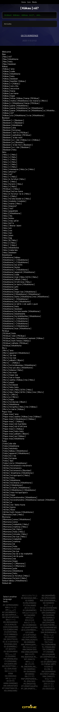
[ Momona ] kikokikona (12, 571)
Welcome (6, 52)
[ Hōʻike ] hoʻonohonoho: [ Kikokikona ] (19, 497)
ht (3, 688)
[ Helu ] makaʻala (10, 250)
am (6, 608)
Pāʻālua (5, 331)
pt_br (24, 689)
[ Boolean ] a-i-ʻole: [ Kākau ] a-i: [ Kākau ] (21, 140)
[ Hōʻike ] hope (8, 495)
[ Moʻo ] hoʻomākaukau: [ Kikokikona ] (19, 365)
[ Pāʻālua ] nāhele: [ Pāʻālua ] (15, 343)
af (4, 605)
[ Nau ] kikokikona (10, 59)
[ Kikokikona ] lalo (10, 289)
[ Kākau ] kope (8, 96)
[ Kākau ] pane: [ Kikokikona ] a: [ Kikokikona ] (22, 108)
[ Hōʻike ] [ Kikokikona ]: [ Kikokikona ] (19, 490)
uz (42, 662)
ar (6, 610)
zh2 (45, 686)
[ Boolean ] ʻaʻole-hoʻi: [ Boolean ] (17, 145)
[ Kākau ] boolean (10, 79)
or (26, 674)
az (3, 612)
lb (22, 630)
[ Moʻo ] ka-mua (9, 373)
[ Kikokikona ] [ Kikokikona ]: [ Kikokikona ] (21, 294)
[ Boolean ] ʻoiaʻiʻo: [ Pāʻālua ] (15, 133)
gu (6, 671)
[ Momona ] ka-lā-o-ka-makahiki (17, 554)
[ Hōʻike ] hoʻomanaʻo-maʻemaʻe (17, 466)
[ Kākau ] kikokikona (11, 74)
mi (25, 642)
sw (42, 632)
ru (43, 598)
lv (24, 637)
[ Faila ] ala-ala (9, 444)
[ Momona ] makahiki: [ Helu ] (15, 524)
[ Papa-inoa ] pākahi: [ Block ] (15, 434)
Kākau (5, 66)
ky (23, 628)
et (7, 649)
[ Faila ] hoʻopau (9, 458)
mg (23, 640)
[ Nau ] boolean (9, 64)
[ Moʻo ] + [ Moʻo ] (10, 395)
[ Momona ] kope (10, 561)
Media (34, 2)
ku (24, 625)
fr (5, 659)
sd (44, 603)
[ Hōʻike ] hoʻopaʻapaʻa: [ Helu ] (16, 475)
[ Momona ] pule (9, 568)
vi (42, 664)
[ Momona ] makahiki (12, 539)
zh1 (45, 684)
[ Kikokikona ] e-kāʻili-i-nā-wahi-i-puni (20, 304)
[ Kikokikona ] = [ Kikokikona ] (15, 260)
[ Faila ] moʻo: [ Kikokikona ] (14, 463)
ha (6, 676)
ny (25, 672)
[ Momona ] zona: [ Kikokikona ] (16, 519)
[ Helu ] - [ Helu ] (9, 182)
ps (25, 684)
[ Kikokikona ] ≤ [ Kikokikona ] (15, 321)
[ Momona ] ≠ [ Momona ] (13, 566)
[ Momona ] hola (9, 546)
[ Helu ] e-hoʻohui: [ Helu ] (13, 179)
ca (6, 625)
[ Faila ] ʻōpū (7, 461)
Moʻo (4, 348)
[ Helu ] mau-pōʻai (10, 221)
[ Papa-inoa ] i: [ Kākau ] (13, 429)
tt (44, 652)
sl (41, 610)
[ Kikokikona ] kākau (11, 257)
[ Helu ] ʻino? (7, 209)
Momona (6, 517)
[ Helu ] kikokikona (10, 248)
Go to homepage (29, 36)
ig (26, 601)
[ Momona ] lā (8, 544)
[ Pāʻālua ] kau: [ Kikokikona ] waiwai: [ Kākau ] (23, 338)
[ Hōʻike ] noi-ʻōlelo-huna (13, 505)
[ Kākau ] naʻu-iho (10, 86)
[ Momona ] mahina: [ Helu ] (15, 527)
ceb (5, 627)
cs (5, 632)
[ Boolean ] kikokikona (12, 125)
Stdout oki (6, 583)
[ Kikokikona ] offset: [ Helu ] (15, 280)
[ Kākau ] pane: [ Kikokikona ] (15, 106)
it (24, 605)
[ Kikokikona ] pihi (10, 287)
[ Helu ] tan (7, 233)
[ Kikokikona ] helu (10, 306)
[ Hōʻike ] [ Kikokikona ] (12, 485)
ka (23, 613)
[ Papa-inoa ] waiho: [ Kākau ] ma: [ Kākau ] (21, 417)
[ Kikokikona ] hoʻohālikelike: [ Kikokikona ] (21, 316)
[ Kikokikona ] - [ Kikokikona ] (15, 299)
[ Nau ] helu (7, 62)
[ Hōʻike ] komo (9, 507)
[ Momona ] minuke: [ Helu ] (14, 534)
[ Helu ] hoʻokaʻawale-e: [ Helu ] (16, 199)
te (44, 637)
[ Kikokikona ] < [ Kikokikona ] (15, 319)
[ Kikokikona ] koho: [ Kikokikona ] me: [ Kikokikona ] (25, 297)
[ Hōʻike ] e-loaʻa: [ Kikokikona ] (16, 488)
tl (43, 647)
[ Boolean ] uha (9, 128)
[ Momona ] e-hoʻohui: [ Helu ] (16, 576)
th (45, 642)
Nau (4, 54)
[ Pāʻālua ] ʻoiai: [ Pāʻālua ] (14, 336)
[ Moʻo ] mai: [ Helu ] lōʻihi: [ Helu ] (17, 390)
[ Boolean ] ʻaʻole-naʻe (12, 138)
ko (25, 623)
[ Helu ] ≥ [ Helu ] (9, 157)
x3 (45, 667)
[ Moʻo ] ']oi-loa (9, 355)
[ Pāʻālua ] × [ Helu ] (11, 189)
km (27, 618)
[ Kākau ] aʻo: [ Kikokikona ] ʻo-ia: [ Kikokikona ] (23, 115)
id (22, 598)
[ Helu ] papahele (10, 211)
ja (25, 608)
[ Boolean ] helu (9, 150)
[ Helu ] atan (7, 235)
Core (29, 2)
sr (43, 623)
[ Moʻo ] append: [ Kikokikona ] (16, 353)
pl (25, 681)
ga (5, 664)
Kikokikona (7, 255)
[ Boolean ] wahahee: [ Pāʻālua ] (16, 135)
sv (43, 630)
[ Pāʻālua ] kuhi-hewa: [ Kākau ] (16, 341)
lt (24, 635)
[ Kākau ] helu (8, 76)
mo (23, 652)
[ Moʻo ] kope (8, 399)
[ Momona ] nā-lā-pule (12, 556)
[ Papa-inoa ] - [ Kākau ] (13, 422)
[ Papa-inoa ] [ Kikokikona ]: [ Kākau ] (19, 419)
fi (6, 656)
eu (5, 652)
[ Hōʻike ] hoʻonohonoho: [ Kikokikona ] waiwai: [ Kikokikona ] (29, 500)
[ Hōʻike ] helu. (8, 478)
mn (24, 650)
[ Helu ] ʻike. (7, 216)
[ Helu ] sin (7, 228)
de (5, 639)
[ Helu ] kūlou (8, 218)
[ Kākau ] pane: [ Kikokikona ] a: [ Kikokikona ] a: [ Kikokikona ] (30, 111)
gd (3, 666)
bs (4, 622)
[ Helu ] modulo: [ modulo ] (14, 201)
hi (8, 681)
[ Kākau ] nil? (8, 113)
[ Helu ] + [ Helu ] (9, 177)
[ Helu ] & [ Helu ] (9, 240)
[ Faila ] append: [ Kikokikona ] (16, 453)
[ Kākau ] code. (8, 71)
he (7, 679)
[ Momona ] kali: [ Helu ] (13, 515)
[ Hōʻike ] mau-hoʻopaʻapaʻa (15, 493)
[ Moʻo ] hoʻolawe (10, 385)
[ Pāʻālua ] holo (9, 333)
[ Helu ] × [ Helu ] (9, 186)
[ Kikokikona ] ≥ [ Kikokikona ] (15, 326)
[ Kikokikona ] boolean (12, 309)
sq (44, 620)
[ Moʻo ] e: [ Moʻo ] (10, 397)
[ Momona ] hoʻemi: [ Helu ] (14, 578)
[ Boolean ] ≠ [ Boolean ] (13, 123)
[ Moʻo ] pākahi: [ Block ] (13, 360)
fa (6, 654)
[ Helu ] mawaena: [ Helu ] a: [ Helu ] (18, 169)
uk (41, 657)
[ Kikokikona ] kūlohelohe (13, 314)
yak (44, 676)
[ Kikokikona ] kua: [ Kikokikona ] (16, 328)
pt (22, 686)
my (27, 662)
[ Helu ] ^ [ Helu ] (9, 245)
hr (4, 686)
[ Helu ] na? (7, 174)
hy (23, 596)
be (3, 615)
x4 (45, 669)
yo (43, 681)
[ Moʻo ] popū (8, 382)
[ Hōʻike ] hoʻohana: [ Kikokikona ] (17, 483)
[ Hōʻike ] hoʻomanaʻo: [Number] (16, 470)
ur (45, 659)
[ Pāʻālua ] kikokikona (11, 346)
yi (46, 679)
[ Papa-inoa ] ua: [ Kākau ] (14, 436)
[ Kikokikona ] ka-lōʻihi (12, 265)
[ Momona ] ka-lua (10, 551)
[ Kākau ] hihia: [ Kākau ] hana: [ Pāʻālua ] (20, 98)
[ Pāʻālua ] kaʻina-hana (12, 191)
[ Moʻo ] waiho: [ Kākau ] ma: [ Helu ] (18, 380)
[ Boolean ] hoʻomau (11, 130)
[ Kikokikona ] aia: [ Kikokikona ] (16, 302)
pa (26, 676)
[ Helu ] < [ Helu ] (9, 160)
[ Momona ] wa (9, 559)
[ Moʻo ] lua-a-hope (11, 377)
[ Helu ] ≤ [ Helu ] (9, 162)
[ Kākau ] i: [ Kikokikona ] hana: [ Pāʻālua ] (20, 103)
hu (5, 691)
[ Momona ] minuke (11, 549)
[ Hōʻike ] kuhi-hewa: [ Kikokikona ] (18, 512)
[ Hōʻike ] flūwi (8, 510)
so (43, 618)
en (5, 644)
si (45, 605)
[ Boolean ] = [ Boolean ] (13, 120)
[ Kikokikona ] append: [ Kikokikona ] (18, 272)
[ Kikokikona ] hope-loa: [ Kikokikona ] (19, 292)
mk (22, 645)
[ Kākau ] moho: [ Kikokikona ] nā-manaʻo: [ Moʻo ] (25, 101)
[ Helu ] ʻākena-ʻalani (11, 226)
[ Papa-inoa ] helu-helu (13, 431)
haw (10, 674)
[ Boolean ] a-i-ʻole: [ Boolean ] (16, 147)
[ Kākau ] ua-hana (10, 93)
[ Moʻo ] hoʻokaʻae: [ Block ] (14, 402)
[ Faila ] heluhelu (10, 448)
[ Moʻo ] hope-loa (10, 375)
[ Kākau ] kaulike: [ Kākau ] (14, 81)
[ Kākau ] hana (8, 91)
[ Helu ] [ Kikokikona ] (11, 213)
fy (6, 661)
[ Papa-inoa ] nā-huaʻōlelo (14, 424)
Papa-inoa (7, 412)
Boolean (6, 118)
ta (45, 635)
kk (25, 615)
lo (26, 632)
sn (44, 615)
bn (7, 620)
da (6, 637)
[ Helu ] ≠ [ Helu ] (9, 167)
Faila (4, 441)
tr (43, 650)
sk (41, 608)
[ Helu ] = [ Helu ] (9, 164)
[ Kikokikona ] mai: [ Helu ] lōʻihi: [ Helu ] (20, 277)
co (4, 630)
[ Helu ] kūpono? (9, 206)
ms (22, 657)
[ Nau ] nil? (7, 57)
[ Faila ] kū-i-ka (9, 456)
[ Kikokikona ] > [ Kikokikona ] (15, 324)
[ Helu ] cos (7, 231)
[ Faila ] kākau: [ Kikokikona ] (15, 451)
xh (43, 672)
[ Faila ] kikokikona (10, 446)
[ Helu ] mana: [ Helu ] (12, 204)
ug (43, 654)
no (25, 669)
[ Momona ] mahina (11, 542)
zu (43, 689)
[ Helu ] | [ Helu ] (9, 243)
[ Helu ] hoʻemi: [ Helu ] (12, 184)
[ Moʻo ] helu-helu (10, 387)
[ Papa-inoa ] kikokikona (13, 439)
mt (25, 659)
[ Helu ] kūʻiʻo (8, 223)
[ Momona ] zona (10, 522)
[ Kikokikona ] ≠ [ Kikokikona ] (15, 262)
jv (24, 610)
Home (23, 2)
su (41, 628)
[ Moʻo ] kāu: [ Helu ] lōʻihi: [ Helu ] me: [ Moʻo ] (23, 392)
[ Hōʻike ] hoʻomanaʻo (11, 468)
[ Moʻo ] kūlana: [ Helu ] (12, 370)
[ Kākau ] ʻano (8, 69)
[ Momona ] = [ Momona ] (13, 564)
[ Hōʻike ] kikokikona (11, 480)
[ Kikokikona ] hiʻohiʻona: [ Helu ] (16, 282)
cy (5, 634)
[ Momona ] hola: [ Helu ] (13, 532)
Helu (4, 152)
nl (22, 667)
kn (26, 620)
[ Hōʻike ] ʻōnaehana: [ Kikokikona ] (18, 473)
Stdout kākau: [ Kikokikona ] (14, 581)
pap (23, 679)
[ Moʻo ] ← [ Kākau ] (11, 363)
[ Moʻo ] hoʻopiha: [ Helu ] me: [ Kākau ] (19, 407)
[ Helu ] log (7, 238)
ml (24, 647)
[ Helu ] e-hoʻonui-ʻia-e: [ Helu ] (16, 194)
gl (6, 669)
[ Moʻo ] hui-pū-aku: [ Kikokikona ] (17, 368)
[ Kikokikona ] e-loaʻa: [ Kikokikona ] (18, 284)
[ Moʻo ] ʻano (7, 351)
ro (43, 596)
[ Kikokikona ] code (10, 275)
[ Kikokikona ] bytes (11, 267)
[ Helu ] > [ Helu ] (9, 155)
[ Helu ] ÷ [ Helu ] (9, 196)
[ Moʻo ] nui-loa (9, 358)
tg (45, 640)
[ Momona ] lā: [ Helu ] (12, 529)
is (24, 603)
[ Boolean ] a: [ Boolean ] (13, 142)
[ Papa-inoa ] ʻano (10, 414)
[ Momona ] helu (9, 573)
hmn (6, 683)
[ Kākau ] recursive (10, 89)
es (5, 647)
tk (42, 645)
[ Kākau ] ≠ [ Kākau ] (11, 84)
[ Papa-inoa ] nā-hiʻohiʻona (14, 426)
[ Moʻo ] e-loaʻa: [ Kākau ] (13, 409)
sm (43, 613)
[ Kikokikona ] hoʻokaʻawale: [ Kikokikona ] (21, 311)
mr (26, 654)
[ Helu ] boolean (9, 253)
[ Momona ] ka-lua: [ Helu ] (14, 537)
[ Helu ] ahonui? (9, 172)
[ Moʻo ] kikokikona (10, 404)
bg (3, 617)
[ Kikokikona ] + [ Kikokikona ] (15, 270)
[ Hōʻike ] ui (7, 502)
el (4, 642)
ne (26, 664)
